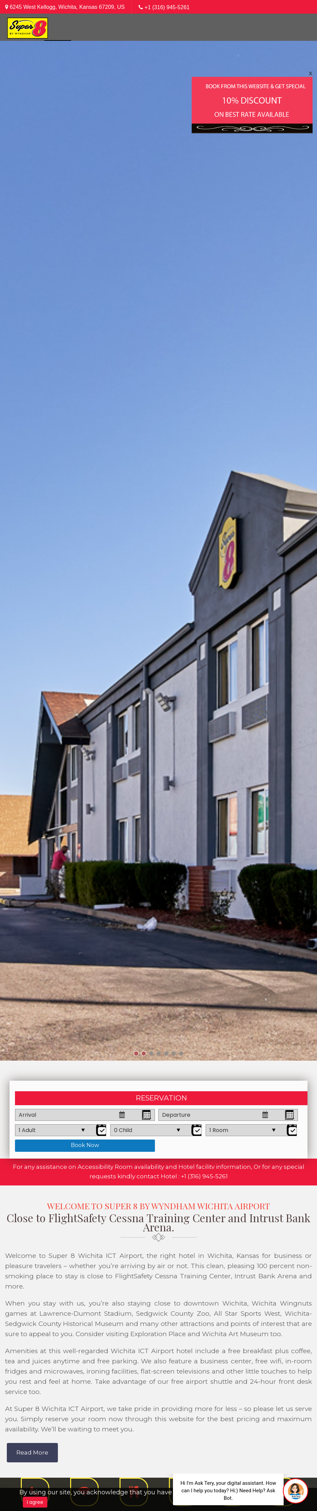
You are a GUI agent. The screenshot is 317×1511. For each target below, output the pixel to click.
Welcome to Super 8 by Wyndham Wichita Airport (158, 1205)
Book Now (85, 1145)
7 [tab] (181, 1054)
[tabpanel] (158, 551)
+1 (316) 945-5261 (167, 7)
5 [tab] (166, 1054)
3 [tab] (151, 1054)
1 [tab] (136, 1054)
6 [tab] (173, 1054)
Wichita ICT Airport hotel (152, 1351)
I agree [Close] (35, 1502)
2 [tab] (143, 1054)
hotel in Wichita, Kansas (219, 1256)
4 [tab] (158, 1054)
